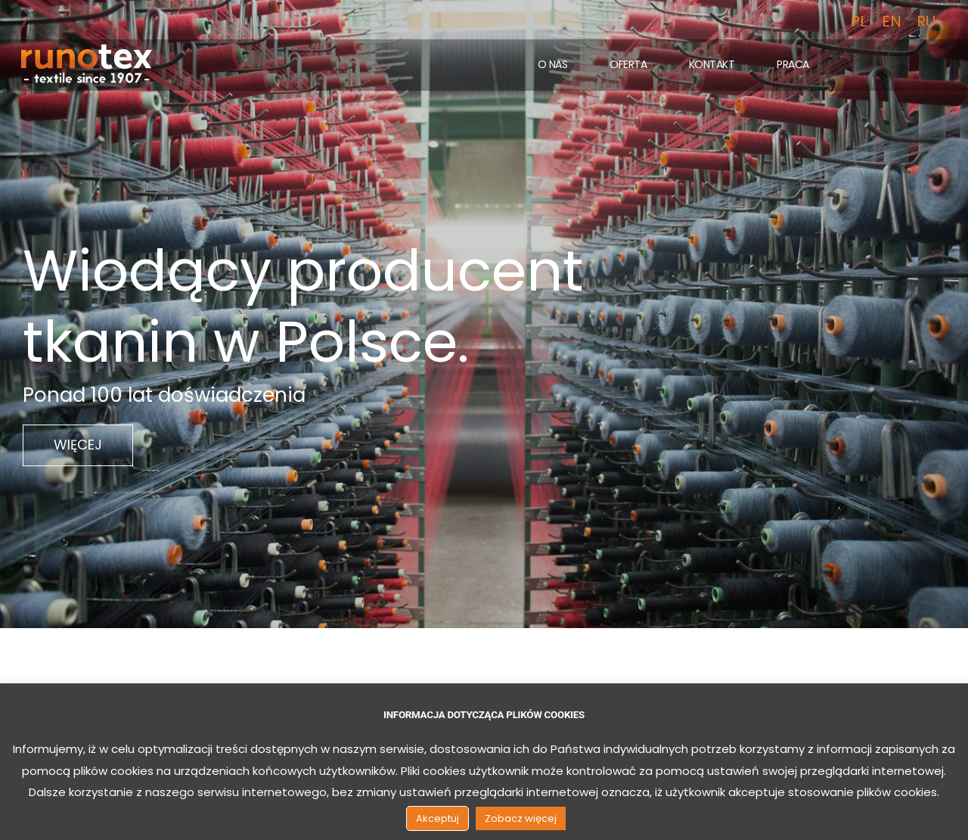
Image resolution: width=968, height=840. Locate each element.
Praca (793, 64)
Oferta (628, 64)
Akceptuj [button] (437, 818)
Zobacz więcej (521, 818)
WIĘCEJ (78, 444)
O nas (553, 64)
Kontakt (712, 64)
